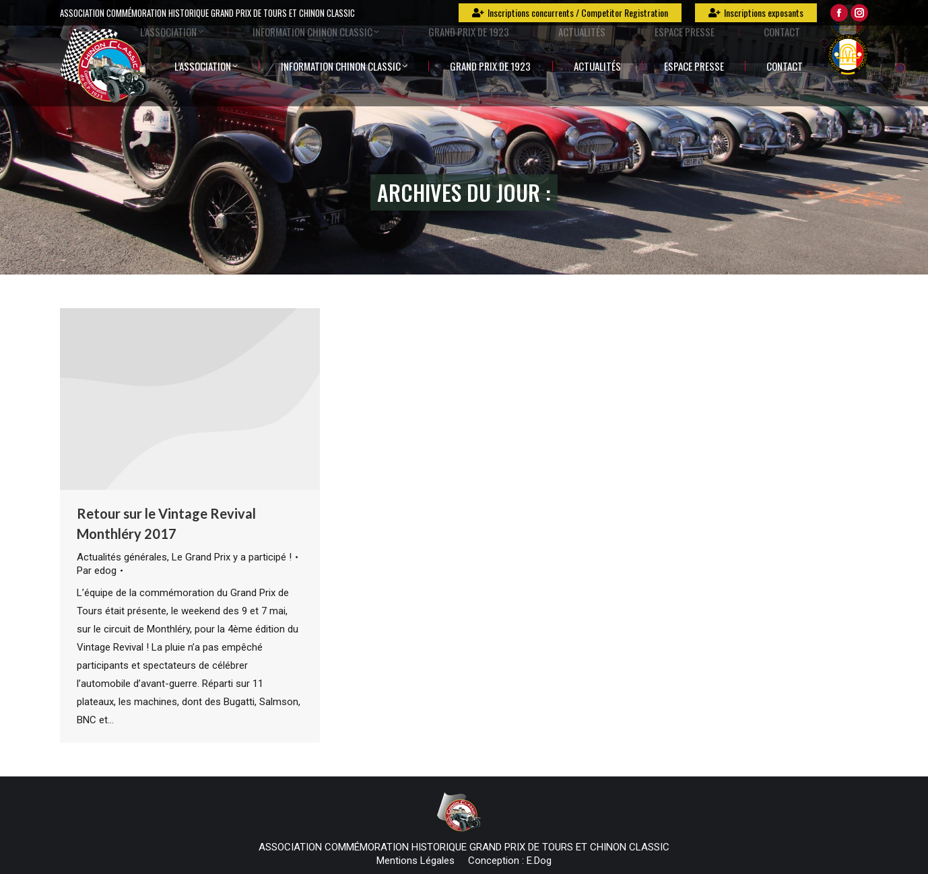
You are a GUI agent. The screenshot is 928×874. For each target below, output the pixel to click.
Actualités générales (122, 557)
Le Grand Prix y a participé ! (232, 557)
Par (97, 571)
